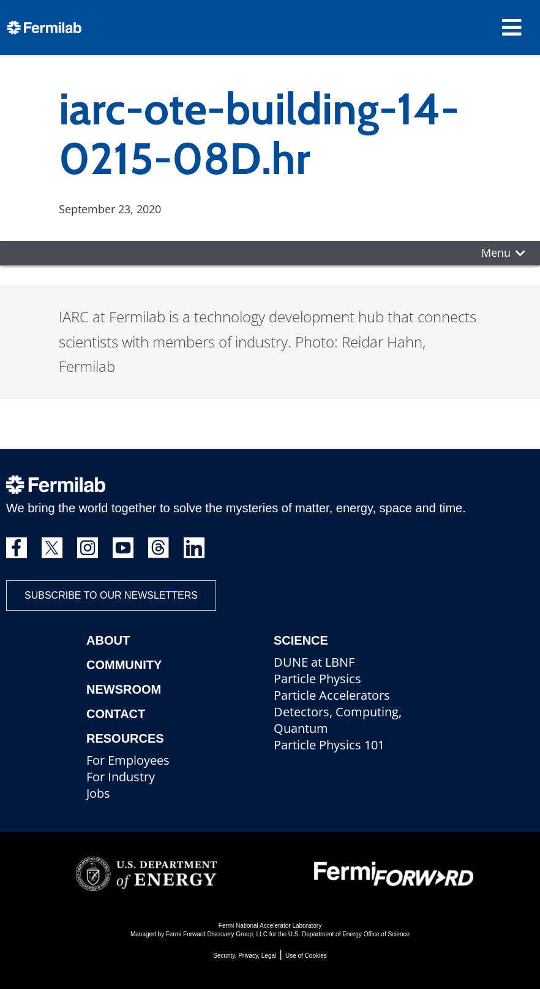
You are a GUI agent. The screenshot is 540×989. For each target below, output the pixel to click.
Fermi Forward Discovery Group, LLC (217, 934)
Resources (125, 738)
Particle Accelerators (332, 695)
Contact (115, 714)
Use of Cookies (306, 955)
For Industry (120, 776)
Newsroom (123, 689)
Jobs (98, 793)
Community (124, 665)
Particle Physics (317, 678)
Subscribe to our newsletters (111, 595)
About (108, 640)
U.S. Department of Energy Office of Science (349, 934)
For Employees (128, 760)
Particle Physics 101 (329, 745)
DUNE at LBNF (314, 662)
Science (301, 640)
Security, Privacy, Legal (244, 955)
